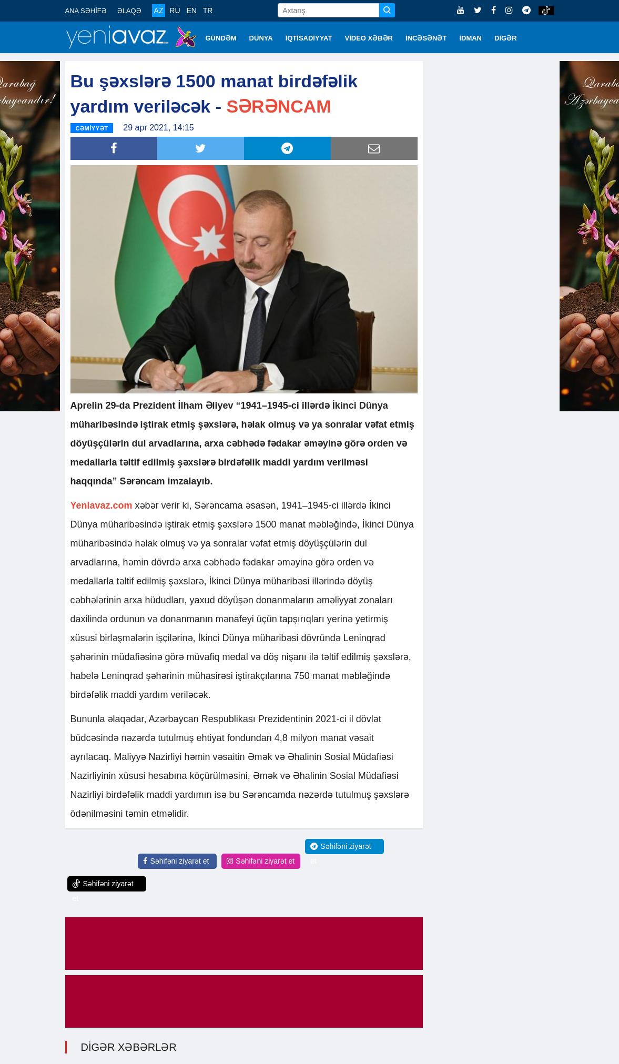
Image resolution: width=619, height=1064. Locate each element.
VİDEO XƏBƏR (369, 38)
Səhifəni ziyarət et (176, 861)
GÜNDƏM (221, 38)
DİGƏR (505, 38)
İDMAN (470, 38)
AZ (159, 10)
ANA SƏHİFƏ (86, 11)
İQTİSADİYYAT (309, 38)
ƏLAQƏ (129, 11)
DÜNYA (261, 38)
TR (208, 10)
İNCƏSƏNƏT (426, 38)
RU (174, 10)
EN (191, 10)
